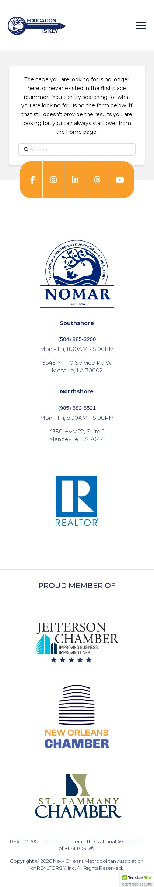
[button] (141, 26)
